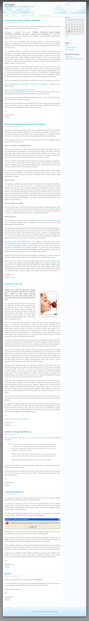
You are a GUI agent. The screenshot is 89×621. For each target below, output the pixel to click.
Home (6, 15)
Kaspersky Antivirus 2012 (52, 263)
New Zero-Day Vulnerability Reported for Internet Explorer (25, 124)
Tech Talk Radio (33, 438)
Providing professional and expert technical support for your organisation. (20, 6)
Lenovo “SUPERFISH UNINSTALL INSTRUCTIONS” (20, 90)
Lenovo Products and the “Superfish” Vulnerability (22, 20)
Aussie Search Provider (27, 15)
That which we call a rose (13, 284)
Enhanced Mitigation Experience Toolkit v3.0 (17, 243)
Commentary (7, 277)
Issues (6, 117)
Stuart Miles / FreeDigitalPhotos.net (22, 418)
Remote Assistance (44, 15)
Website (6, 599)
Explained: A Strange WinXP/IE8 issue (18, 432)
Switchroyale (54, 611)
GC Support (10, 5)
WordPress (40, 611)
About (14, 15)
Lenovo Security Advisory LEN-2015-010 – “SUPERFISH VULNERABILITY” (27, 84)
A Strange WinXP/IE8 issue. (14, 492)
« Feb (67, 36)
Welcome (8, 574)
